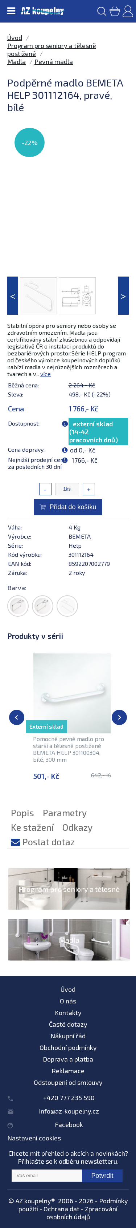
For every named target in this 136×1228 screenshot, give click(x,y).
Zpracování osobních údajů (82, 1213)
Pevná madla (53, 61)
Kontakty (68, 1012)
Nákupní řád (68, 1036)
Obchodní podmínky (68, 1047)
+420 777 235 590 (69, 1098)
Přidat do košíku (72, 507)
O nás (68, 1001)
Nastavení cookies (34, 1138)
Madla (16, 61)
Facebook (69, 1124)
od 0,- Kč (82, 450)
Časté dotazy (68, 1024)
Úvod (14, 37)
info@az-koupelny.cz (69, 1111)
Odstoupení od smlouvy (68, 1082)
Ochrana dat (61, 1209)
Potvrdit (102, 1175)
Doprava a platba (68, 1059)
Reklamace (68, 1071)
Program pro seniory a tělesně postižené (69, 898)
